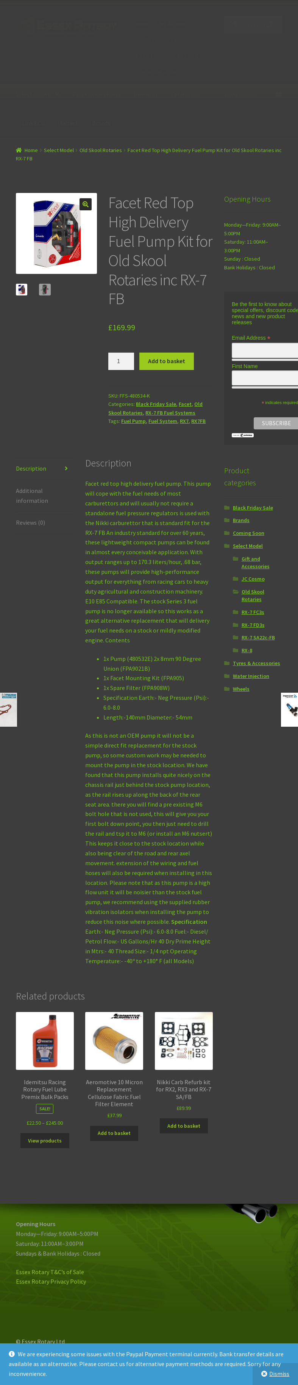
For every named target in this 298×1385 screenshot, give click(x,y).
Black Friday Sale (156, 404)
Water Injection (251, 676)
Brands (101, 123)
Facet (185, 404)
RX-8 (247, 650)
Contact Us (148, 39)
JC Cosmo (253, 578)
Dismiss (279, 1373)
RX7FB (198, 421)
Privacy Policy (152, 55)
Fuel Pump (133, 421)
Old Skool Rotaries (101, 150)
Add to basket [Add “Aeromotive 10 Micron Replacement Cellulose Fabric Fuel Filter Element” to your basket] (114, 1133)
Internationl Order (156, 71)
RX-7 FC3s (253, 612)
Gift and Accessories (256, 562)
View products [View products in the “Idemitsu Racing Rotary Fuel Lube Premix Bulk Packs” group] (45, 1140)
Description (31, 468)
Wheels (241, 689)
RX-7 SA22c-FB (258, 637)
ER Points (188, 55)
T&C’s (177, 39)
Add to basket (166, 361)
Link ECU (33, 123)
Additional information (32, 495)
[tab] (45, 469)
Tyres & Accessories (256, 663)
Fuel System (162, 421)
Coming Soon (248, 533)
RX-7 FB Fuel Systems (170, 412)
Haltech (68, 123)
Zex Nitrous (185, 94)
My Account (173, 23)
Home (143, 23)
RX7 (184, 421)
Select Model (32, 94)
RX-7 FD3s (253, 625)
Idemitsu (145, 94)
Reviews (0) (30, 522)
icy (82, 1281)
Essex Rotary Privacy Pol (47, 1281)
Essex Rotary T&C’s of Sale (50, 1272)
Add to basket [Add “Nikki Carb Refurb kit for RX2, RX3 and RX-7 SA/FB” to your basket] (183, 1125)
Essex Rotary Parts (96, 94)
